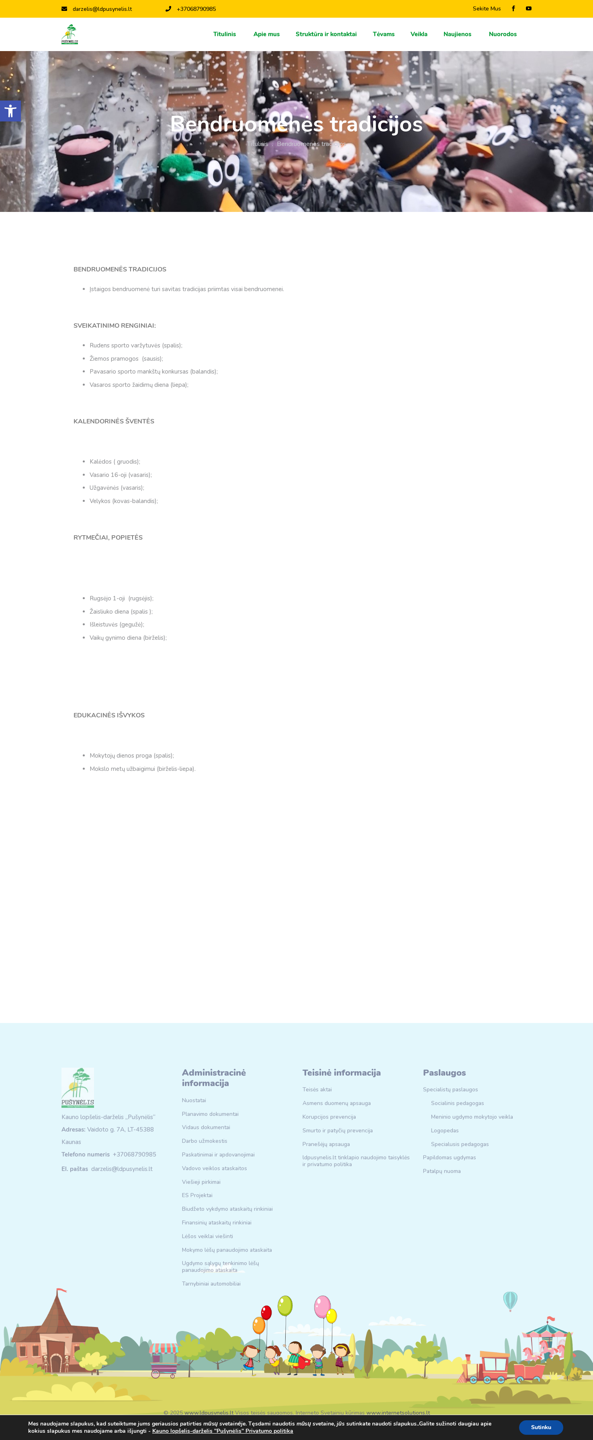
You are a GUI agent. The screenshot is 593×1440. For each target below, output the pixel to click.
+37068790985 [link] (191, 9)
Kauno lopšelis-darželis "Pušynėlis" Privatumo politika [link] (222, 1431)
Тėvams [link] (384, 34)
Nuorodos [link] (503, 34)
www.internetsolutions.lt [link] (398, 1413)
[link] (10, 111)
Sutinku (541, 1427)
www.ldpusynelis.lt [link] (208, 1413)
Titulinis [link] (225, 34)
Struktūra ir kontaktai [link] (326, 34)
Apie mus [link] (267, 34)
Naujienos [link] (458, 34)
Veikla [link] (419, 34)
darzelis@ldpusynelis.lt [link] (96, 9)
